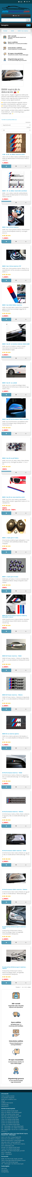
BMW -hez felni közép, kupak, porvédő (12, 1158)
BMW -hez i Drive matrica (10, 227)
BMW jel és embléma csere (8, 1099)
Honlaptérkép (5, 1172)
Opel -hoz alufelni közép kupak (9, 1117)
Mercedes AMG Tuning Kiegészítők (10, 1142)
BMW (12, 31)
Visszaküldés (4, 1170)
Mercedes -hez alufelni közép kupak (11, 1116)
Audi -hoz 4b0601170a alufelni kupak (11, 1112)
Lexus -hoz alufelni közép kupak (10, 1119)
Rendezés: (28, 122)
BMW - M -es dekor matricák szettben (14, 191)
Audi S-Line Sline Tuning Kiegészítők (11, 1137)
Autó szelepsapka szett (7, 1145)
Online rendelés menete (7, 1096)
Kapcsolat (4, 1168)
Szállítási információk (7, 1103)
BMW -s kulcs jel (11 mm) (10, 538)
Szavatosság (4, 1104)
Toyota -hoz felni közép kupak (9, 1162)
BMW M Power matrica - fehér (12, 656)
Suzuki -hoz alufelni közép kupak (10, 1122)
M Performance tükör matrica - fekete (14, 889)
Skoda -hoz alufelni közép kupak (10, 1121)
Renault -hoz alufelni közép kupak (10, 1147)
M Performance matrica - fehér (12, 773)
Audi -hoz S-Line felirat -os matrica (10, 1139)
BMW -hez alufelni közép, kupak (10, 1114)
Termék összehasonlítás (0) (9, 119)
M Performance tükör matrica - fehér (14, 850)
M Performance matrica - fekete (12, 811)
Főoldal (5, 31)
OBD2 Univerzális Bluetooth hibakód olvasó (13, 1160)
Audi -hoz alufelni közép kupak (9, 1111)
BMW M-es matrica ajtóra (10, 734)
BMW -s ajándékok (6, 1154)
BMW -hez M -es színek (9, 383)
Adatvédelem (5, 1106)
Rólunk (3, 1101)
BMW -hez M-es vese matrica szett (13, 497)
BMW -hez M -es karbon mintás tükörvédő (15, 344)
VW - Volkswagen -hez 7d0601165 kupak (12, 1128)
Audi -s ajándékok (6, 1152)
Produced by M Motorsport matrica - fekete (14, 967)
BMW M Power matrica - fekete (12, 695)
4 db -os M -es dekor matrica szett (13, 154)
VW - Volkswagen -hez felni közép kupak (12, 1126)
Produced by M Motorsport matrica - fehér (14, 927)
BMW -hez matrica (23, 31)
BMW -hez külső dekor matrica (12, 305)
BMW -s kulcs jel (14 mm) (10, 576)
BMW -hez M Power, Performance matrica (13, 1144)
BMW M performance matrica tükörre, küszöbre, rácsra (14, 616)
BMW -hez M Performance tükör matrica (15, 419)
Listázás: (29, 127)
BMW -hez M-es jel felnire (10, 458)
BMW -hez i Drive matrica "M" (11, 266)
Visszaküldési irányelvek (7, 1097)
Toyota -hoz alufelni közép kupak (10, 1124)
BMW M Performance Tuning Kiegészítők (12, 1140)
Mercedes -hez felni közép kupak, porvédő (13, 1150)
